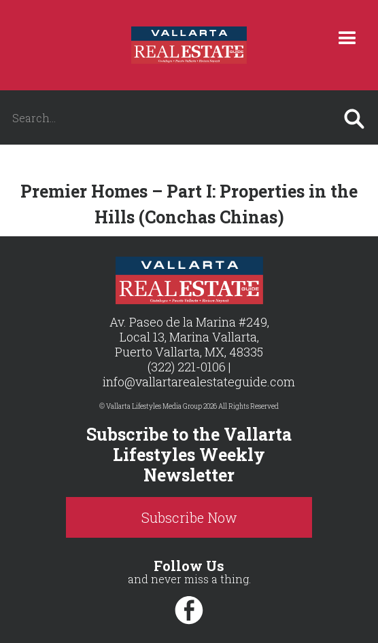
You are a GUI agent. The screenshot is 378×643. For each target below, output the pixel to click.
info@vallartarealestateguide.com (199, 381)
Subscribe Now (189, 517)
